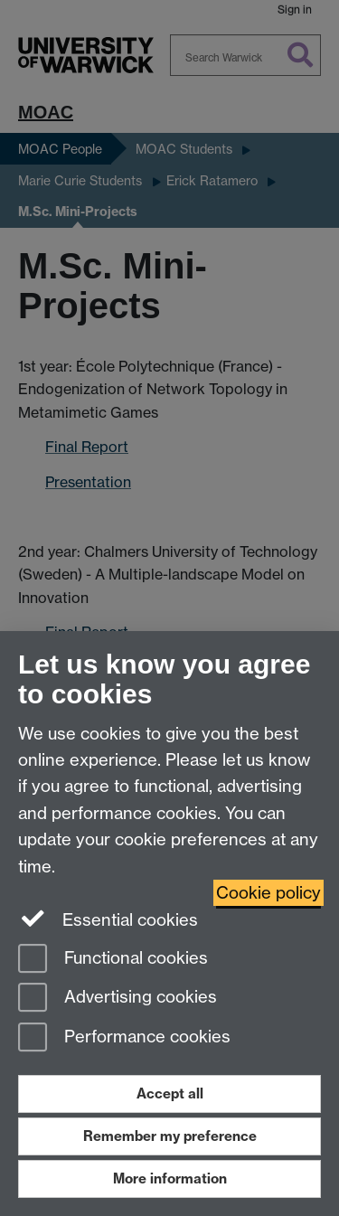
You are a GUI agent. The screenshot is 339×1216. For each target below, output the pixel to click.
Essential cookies (108, 918)
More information (170, 1178)
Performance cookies (124, 1038)
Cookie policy (268, 892)
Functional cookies (113, 959)
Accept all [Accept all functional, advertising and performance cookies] (170, 1093)
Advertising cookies (117, 998)
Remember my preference (170, 1136)
